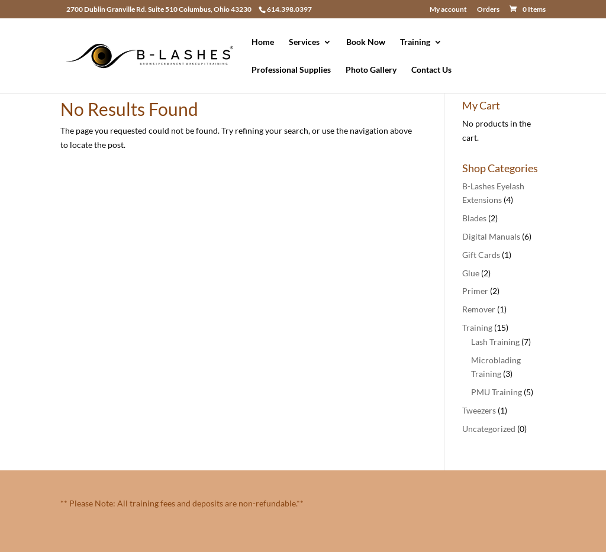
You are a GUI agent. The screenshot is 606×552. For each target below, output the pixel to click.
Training (415, 42)
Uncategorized (488, 429)
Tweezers (479, 410)
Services (304, 42)
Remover (478, 309)
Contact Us (431, 70)
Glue (470, 273)
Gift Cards (481, 255)
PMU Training (496, 392)
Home (263, 42)
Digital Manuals (491, 236)
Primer (475, 291)
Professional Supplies (291, 70)
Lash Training (495, 342)
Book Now (365, 42)
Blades (474, 218)
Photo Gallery (371, 70)
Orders (488, 10)
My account (448, 10)
